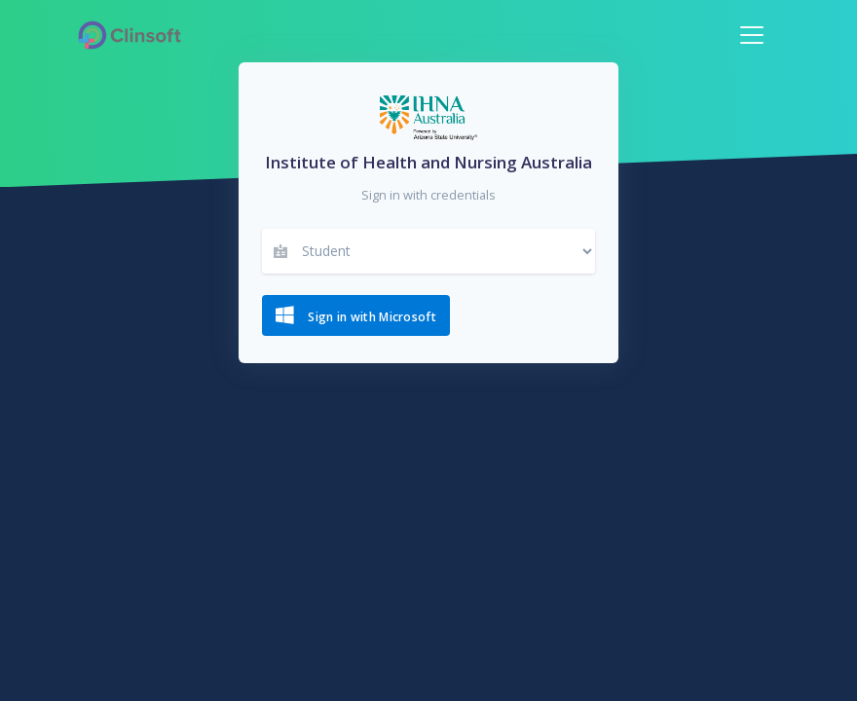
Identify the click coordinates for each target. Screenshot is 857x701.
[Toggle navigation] (752, 35)
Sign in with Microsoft (356, 315)
